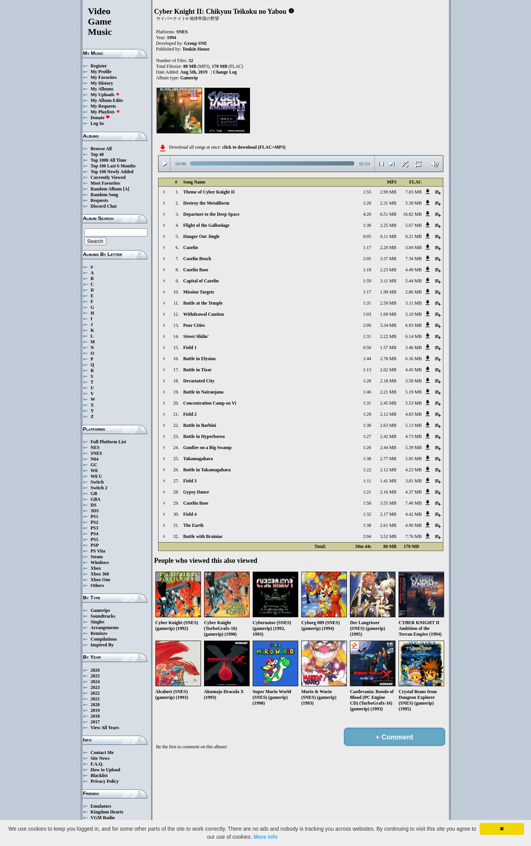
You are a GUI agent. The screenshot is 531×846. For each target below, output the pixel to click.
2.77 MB (388, 458)
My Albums (102, 89)
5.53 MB (413, 403)
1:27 (367, 436)
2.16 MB (388, 492)
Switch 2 (99, 487)
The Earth (193, 525)
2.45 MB (388, 403)
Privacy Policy (105, 781)
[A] (126, 189)
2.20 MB (388, 247)
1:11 (367, 481)
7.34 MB (413, 258)
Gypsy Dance (196, 492)
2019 (95, 710)
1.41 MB (388, 481)
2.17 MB (388, 514)
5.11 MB (413, 303)
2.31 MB (388, 203)
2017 (95, 722)
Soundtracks (103, 616)
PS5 (94, 539)
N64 (95, 459)
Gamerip (189, 77)
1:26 (367, 447)
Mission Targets (198, 292)
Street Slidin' (196, 336)
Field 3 (190, 481)
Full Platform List (108, 441)
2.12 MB (388, 414)
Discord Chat (104, 206)
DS (93, 505)
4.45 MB (413, 369)
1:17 (367, 247)
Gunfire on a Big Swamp (207, 447)
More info (265, 837)
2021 (95, 699)
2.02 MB (388, 369)
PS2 (94, 522)
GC (94, 464)
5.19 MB (413, 392)
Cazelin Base (196, 269)
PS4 (94, 533)
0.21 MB (413, 236)
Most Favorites (105, 183)
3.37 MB (388, 258)
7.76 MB (413, 536)
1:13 (367, 369)
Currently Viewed (108, 177)
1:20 (367, 203)
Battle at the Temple (203, 303)
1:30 (367, 225)
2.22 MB (388, 336)
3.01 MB (413, 481)
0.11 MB (388, 236)
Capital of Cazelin (201, 281)
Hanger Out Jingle (201, 236)
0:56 (367, 347)
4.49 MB (413, 269)
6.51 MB (388, 214)
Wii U (96, 476)
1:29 (367, 414)
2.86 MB (413, 292)
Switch (97, 482)
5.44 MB (413, 281)
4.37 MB (413, 492)
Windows (100, 562)
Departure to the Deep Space (211, 214)
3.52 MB (388, 536)
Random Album (106, 189)
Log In (97, 123)
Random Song (104, 194)
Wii (94, 470)
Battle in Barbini (199, 425)
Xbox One (101, 579)
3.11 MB (388, 281)
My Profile (101, 71)
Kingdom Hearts (107, 812)
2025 (95, 676)
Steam (97, 556)
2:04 (367, 536)
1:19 (367, 269)
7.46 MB (413, 503)
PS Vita (98, 551)
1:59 (367, 281)
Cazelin (190, 247)
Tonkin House (195, 49)
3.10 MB (413, 314)
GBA (96, 499)
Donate (100, 117)
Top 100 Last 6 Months (113, 166)
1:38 (367, 425)
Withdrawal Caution (203, 314)
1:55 (367, 192)
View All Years (105, 727)
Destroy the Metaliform (206, 203)
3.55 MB (388, 503)
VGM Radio (103, 817)
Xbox (96, 568)
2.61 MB (388, 525)
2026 (95, 670)
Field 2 (190, 414)
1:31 (367, 303)
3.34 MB (388, 325)
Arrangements (105, 627)
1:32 (367, 514)
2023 (95, 687)
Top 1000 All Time (108, 160)
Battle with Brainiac (203, 536)
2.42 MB (388, 436)
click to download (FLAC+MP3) (253, 147)
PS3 (94, 528)
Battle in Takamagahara (207, 469)
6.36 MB (413, 358)
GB (94, 493)
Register (99, 66)
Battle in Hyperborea (204, 436)
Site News (100, 758)
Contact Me (102, 752)
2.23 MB (388, 269)
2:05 (367, 258)
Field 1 (190, 347)
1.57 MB (388, 347)
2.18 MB (388, 381)
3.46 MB (413, 347)
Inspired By (102, 645)
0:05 (367, 236)
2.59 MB (388, 303)
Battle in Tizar (197, 369)
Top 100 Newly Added (112, 171)
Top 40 (97, 154)
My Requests (103, 106)
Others (97, 585)
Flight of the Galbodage (206, 225)
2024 (95, 681)
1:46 (367, 392)
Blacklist (99, 775)
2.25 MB (388, 225)
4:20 (367, 214)
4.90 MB (413, 525)
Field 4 (190, 514)
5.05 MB (413, 458)
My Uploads (105, 94)
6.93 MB (413, 325)
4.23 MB (413, 469)
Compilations (104, 639)
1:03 (367, 314)
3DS (95, 510)
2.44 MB (388, 447)
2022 (95, 693)
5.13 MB (413, 425)
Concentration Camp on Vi (209, 403)
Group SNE (195, 43)
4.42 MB (413, 514)
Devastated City (199, 381)
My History (102, 83)
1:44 (367, 358)
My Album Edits (107, 100)
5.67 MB (413, 225)
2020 (95, 704)
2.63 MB (388, 425)
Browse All (101, 148)
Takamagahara (198, 458)
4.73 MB (413, 436)
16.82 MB (412, 214)
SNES (96, 453)
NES (95, 447)
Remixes (99, 633)
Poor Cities (194, 325)
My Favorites (104, 77)
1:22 (367, 469)
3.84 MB (413, 247)
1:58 (367, 503)
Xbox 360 (100, 574)
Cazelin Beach (197, 258)
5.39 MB (413, 203)
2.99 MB (388, 192)
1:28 (367, 381)
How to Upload (105, 769)
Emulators (101, 806)
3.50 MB (413, 381)
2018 (95, 716)
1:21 (367, 492)
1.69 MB (388, 314)
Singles (98, 622)
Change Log (225, 72)
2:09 (367, 325)
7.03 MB (413, 192)
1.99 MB (388, 292)
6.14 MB (413, 336)
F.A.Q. (97, 764)
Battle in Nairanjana (203, 392)
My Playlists (105, 112)
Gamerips (100, 610)
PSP (95, 545)
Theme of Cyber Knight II (209, 192)
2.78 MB (388, 358)
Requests (99, 200)
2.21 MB (388, 392)
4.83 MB (413, 414)
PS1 (94, 516)
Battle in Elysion (199, 358)
